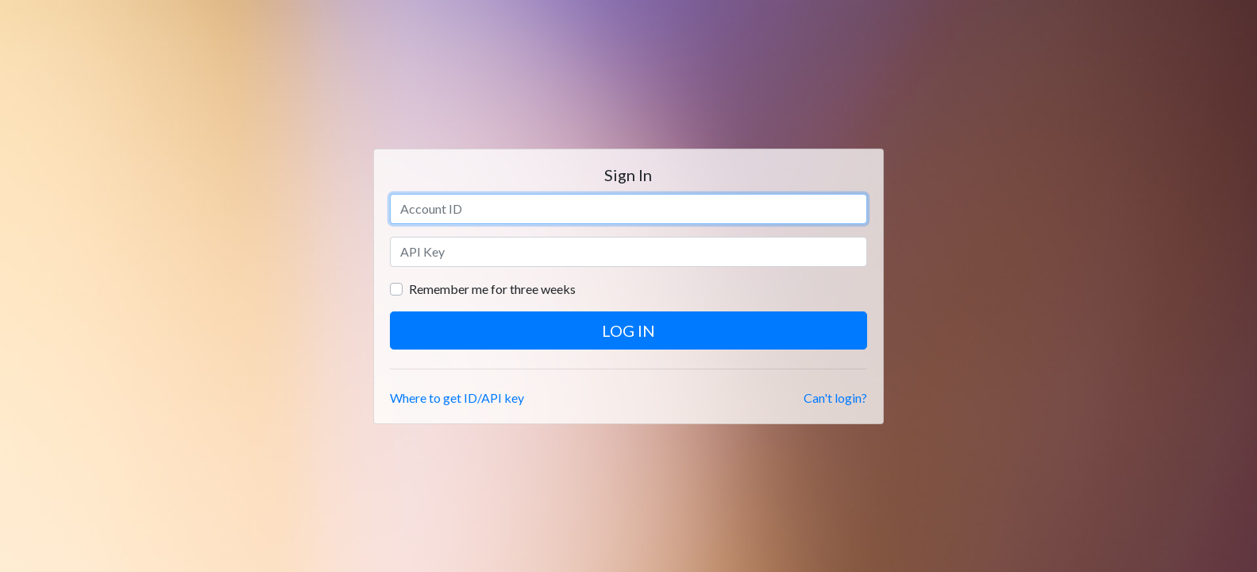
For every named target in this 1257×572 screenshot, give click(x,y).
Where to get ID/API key (457, 397)
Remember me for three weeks (492, 288)
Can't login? (835, 397)
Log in (628, 330)
